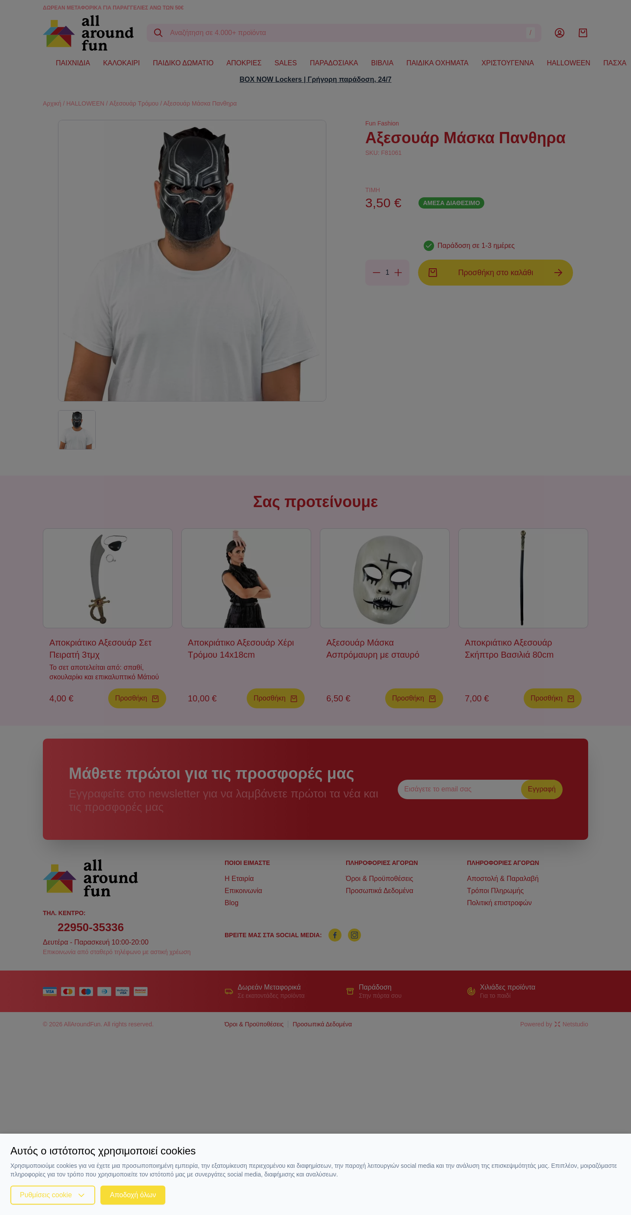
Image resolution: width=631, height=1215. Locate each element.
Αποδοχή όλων (133, 1195)
